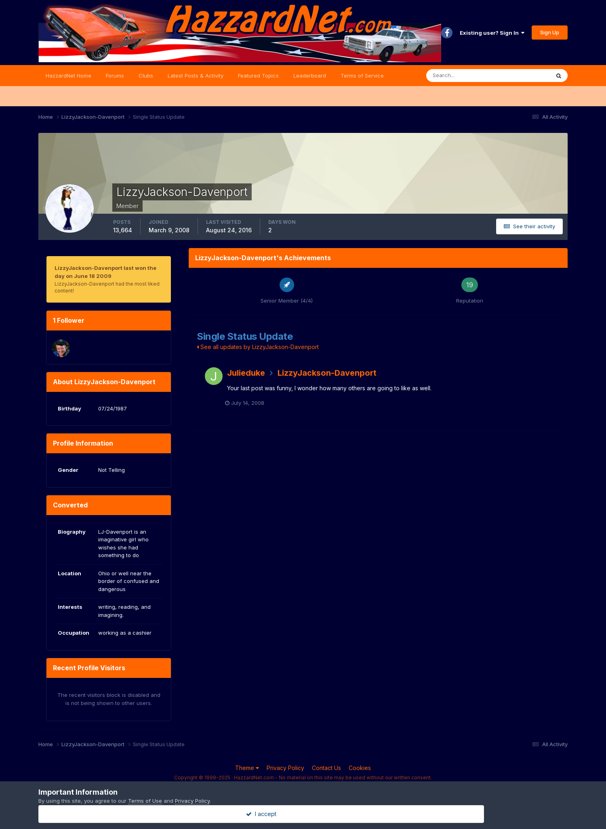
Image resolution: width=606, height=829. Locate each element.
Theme (247, 767)
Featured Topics (258, 75)
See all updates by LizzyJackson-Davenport (258, 346)
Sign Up (549, 32)
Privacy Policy (285, 767)
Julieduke (246, 373)
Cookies (360, 767)
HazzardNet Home (68, 75)
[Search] (461, 75)
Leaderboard (309, 75)
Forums (115, 75)
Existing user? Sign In (492, 32)
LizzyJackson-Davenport (327, 373)
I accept (303, 813)
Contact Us (326, 767)
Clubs (146, 75)
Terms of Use (145, 800)
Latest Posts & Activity (195, 75)
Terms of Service (362, 75)
